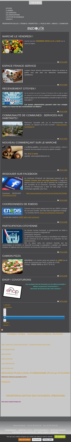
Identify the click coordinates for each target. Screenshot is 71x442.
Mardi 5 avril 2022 (6, 354)
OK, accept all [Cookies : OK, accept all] (60, 436)
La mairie (9, 10)
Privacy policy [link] (47, 439)
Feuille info (45, 23)
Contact (9, 19)
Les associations (13, 15)
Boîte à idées (43, 432)
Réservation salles (10, 23)
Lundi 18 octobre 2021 (7, 368)
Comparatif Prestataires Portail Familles (39, 344)
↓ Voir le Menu (35, 3)
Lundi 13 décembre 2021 (8, 363)
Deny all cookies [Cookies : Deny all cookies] (24, 439)
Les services (11, 13)
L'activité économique (15, 17)
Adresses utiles (25, 430)
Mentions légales (57, 430)
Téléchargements (41, 430)
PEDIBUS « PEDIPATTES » (29, 23)
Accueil (9, 8)
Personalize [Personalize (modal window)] (37, 439)
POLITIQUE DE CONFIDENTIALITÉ (24, 432)
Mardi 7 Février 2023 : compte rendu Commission (14, 344)
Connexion (63, 23)
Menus (54, 23)
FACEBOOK (54, 432)
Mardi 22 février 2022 (7, 358)
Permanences (10, 430)
